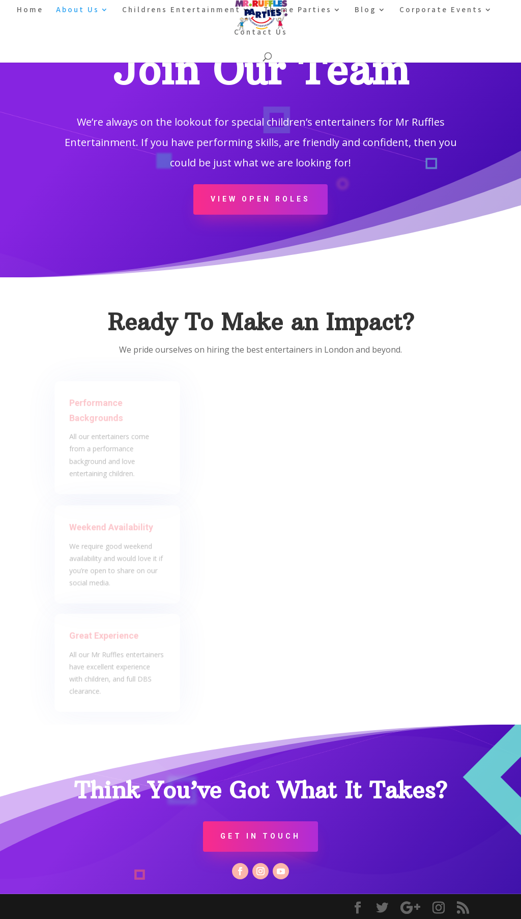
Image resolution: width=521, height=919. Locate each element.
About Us (77, 10)
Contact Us (260, 32)
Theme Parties (298, 10)
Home (30, 10)
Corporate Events (441, 10)
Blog (366, 10)
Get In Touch (260, 836)
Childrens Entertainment (181, 10)
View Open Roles (260, 199)
